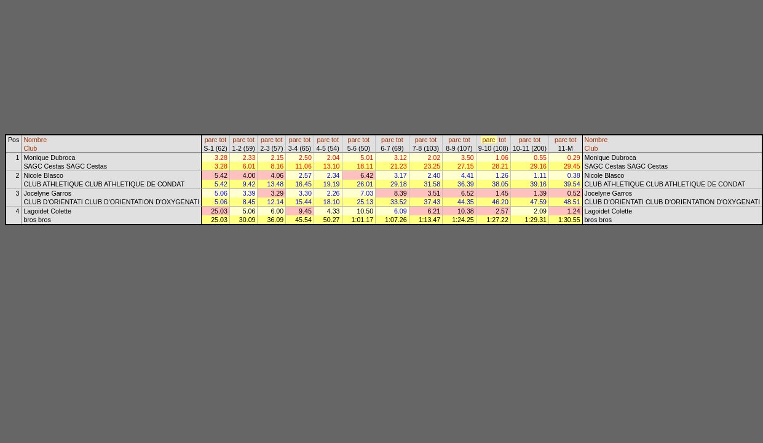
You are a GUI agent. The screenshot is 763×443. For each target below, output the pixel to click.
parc (211, 139)
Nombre (35, 139)
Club (30, 148)
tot (222, 139)
